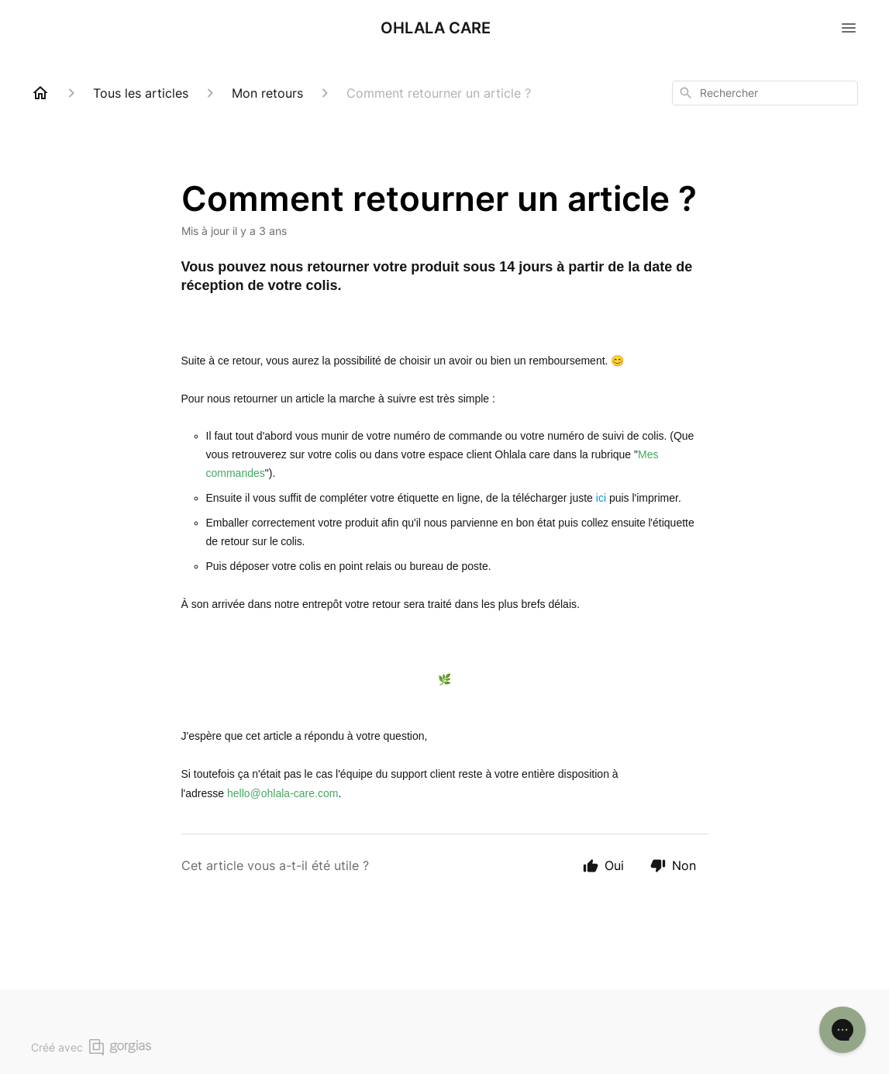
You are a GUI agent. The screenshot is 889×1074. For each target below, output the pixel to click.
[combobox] (765, 93)
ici (601, 498)
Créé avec (91, 1047)
